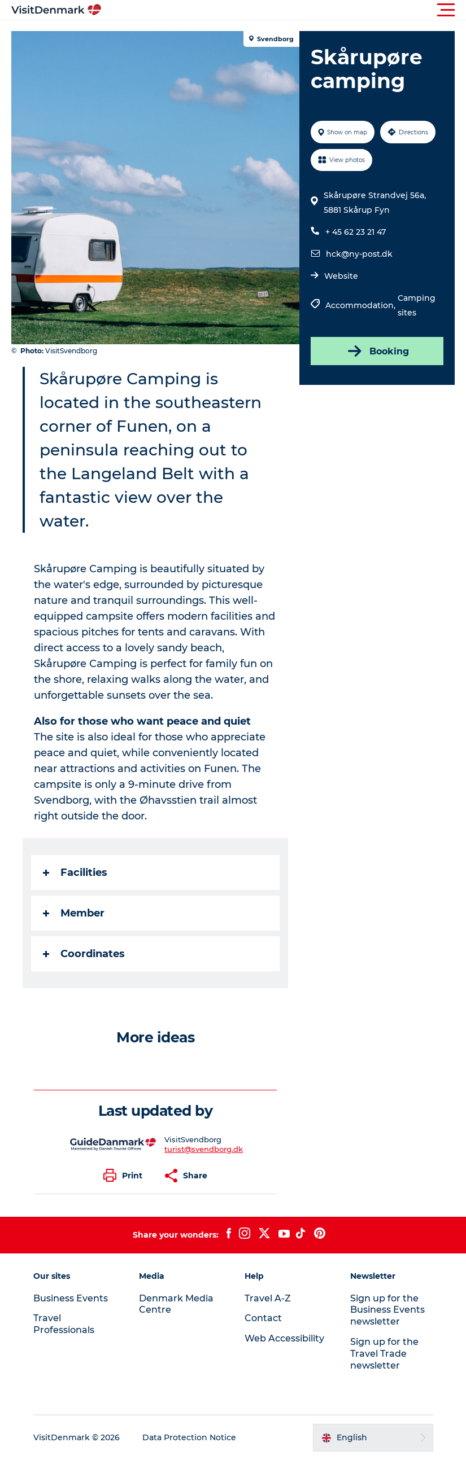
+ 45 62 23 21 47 (355, 232)
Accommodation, (361, 305)
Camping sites (416, 305)
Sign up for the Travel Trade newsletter (384, 1353)
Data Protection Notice (189, 1437)
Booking (377, 351)
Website (341, 276)
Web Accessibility (284, 1338)
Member (73, 913)
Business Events (70, 1298)
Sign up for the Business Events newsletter (387, 1310)
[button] (284, 10)
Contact (263, 1318)
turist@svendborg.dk (203, 1149)
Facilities (75, 872)
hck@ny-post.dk (359, 254)
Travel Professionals (63, 1324)
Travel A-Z (268, 1298)
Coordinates (84, 954)
